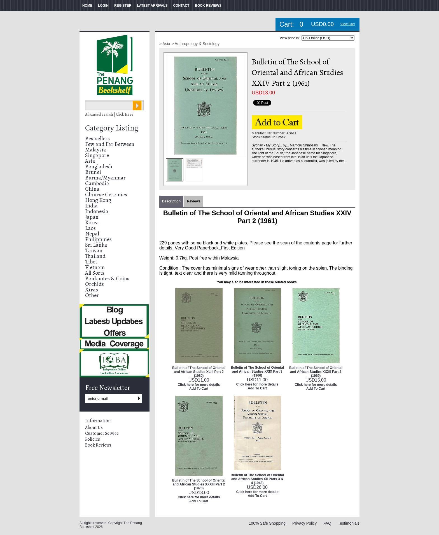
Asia (90, 161)
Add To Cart (198, 389)
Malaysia (95, 149)
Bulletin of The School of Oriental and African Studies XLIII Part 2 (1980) (198, 372)
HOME (87, 6)
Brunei (93, 172)
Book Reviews (98, 445)
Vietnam (95, 267)
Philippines (98, 239)
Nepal (92, 233)
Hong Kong (98, 200)
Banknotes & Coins (107, 278)
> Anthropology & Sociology (196, 43)
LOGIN (103, 6)
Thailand (95, 256)
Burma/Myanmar (105, 177)
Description (171, 201)
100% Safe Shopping (267, 523)
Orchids (94, 284)
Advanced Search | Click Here (109, 114)
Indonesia (96, 211)
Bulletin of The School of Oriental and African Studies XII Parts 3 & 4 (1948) (257, 479)
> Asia (164, 43)
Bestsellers (97, 138)
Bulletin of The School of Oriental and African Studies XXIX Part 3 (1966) (257, 371)
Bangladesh (98, 166)
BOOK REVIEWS (208, 6)
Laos (90, 228)
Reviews (193, 201)
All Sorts (94, 273)
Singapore (97, 155)
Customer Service (102, 433)
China (92, 189)
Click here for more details (199, 385)
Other (92, 295)
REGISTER (122, 6)
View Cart (347, 24)
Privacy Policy (304, 523)
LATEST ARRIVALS (152, 6)
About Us (94, 427)
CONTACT (181, 6)
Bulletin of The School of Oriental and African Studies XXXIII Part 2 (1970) (198, 484)
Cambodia (97, 183)
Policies (92, 439)
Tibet (91, 261)
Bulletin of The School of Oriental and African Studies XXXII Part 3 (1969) (315, 372)
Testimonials (348, 523)
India (91, 205)
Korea (92, 222)
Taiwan (93, 250)
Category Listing (111, 128)
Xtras (91, 289)
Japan (92, 217)
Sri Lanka (96, 245)
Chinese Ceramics (106, 194)
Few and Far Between (109, 144)
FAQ (327, 523)
